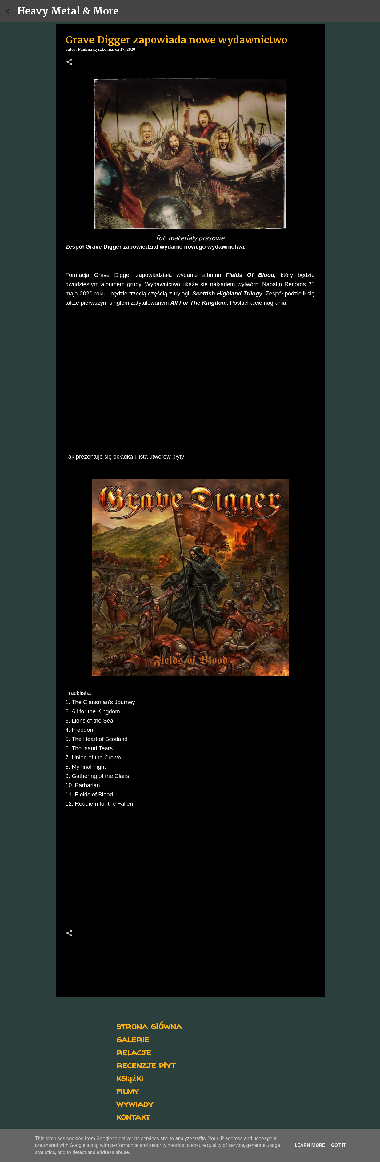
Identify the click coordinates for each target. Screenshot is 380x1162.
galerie (132, 1038)
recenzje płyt (145, 1064)
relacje (133, 1051)
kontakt (133, 1116)
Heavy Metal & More (68, 11)
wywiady (134, 1103)
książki (129, 1077)
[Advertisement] (190, 870)
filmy (127, 1090)
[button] (69, 62)
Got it (338, 1145)
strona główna (149, 1026)
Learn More (310, 1145)
